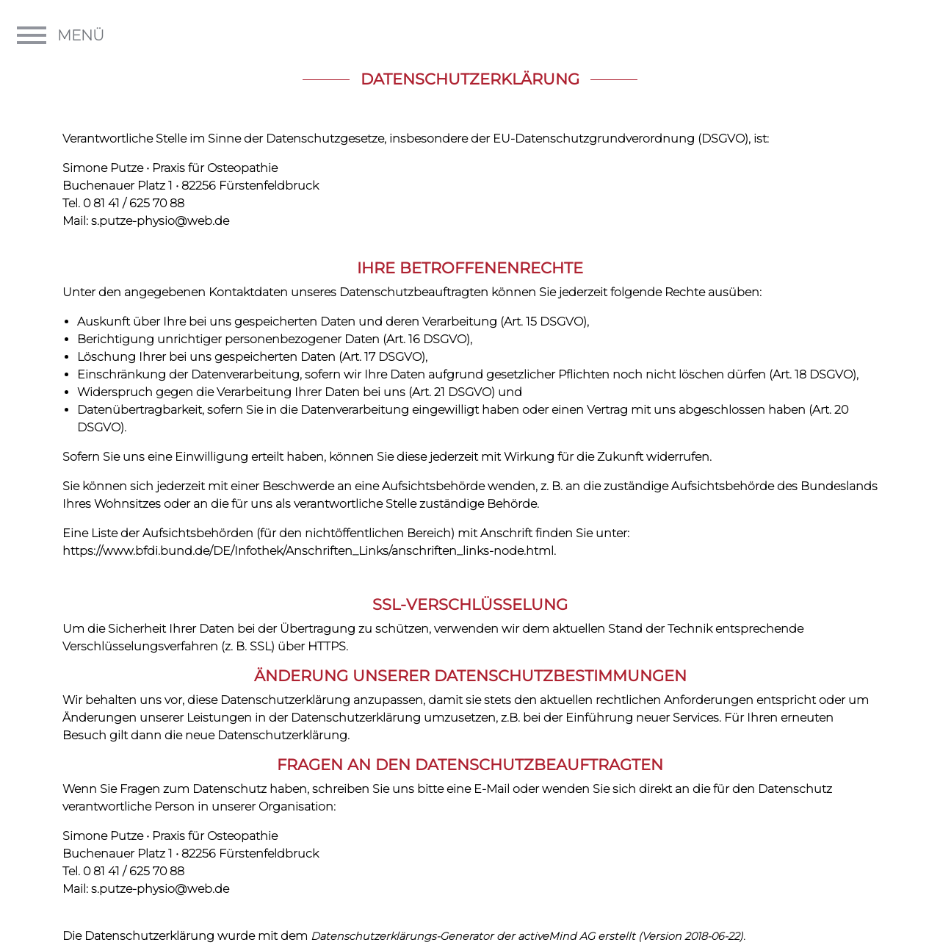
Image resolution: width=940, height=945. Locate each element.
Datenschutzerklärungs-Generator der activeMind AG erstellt (473, 936)
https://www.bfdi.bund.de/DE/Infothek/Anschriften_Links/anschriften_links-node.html (308, 551)
